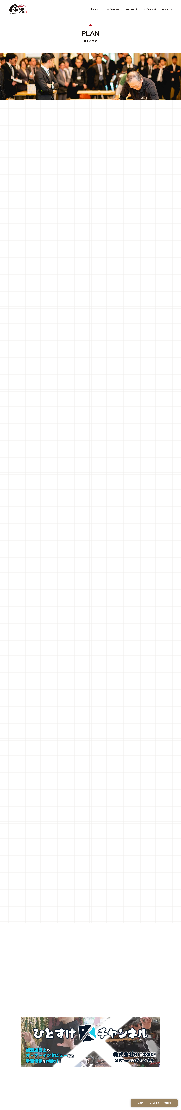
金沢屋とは (95, 9)
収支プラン (167, 9)
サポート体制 (150, 9)
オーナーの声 (131, 9)
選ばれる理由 (113, 9)
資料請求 (167, 1103)
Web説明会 (154, 1103)
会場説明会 (140, 1103)
